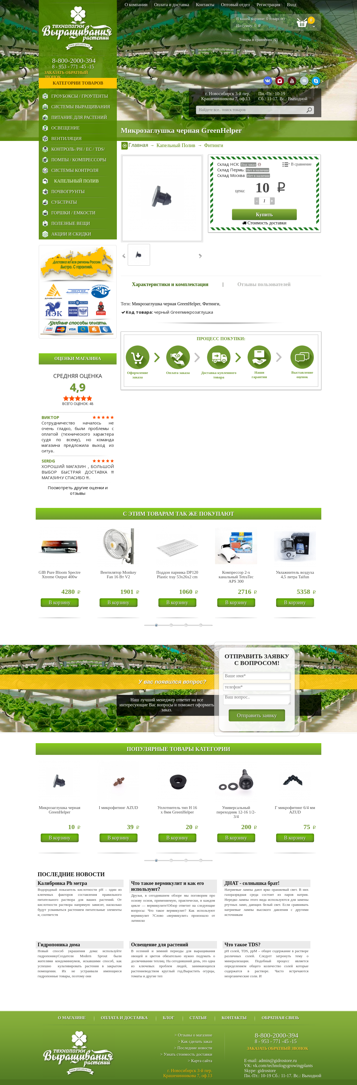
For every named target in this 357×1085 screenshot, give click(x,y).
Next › (200, 256)
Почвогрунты (68, 191)
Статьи (198, 1018)
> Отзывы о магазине (193, 1035)
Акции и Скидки (71, 234)
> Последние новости (193, 1048)
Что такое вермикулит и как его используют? (167, 886)
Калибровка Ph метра (62, 883)
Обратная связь (280, 1018)
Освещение (65, 128)
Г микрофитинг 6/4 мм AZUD (295, 809)
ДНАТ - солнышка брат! (252, 883)
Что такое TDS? (242, 944)
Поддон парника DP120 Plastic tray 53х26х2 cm (177, 574)
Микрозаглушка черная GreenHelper (166, 303)
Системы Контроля (74, 170)
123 (256, 201)
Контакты (205, 4)
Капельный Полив (76, 181)
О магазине (72, 1018)
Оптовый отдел (235, 4)
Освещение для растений (159, 944)
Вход (291, 4)
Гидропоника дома (59, 944)
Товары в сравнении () (258, 40)
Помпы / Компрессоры (78, 159)
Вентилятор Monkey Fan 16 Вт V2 (118, 574)
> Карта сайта (200, 1060)
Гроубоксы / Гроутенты (79, 96)
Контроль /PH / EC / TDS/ (78, 149)
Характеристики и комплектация (170, 284)
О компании (136, 4)
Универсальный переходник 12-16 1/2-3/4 (235, 812)
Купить (264, 214)
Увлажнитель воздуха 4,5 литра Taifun (295, 574)
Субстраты (64, 202)
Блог (169, 1018)
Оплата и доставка (171, 4)
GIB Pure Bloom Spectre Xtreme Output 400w (59, 574)
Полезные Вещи (70, 223)
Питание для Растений (79, 117)
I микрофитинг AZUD (118, 807)
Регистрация (268, 4)
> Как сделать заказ (195, 1041)
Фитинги (210, 303)
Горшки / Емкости (73, 212)
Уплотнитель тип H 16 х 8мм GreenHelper (177, 809)
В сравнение (301, 164)
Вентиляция (66, 138)
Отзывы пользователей (264, 284)
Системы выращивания (80, 106)
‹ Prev (124, 256)
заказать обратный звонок (80, 75)
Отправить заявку (257, 715)
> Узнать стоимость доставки (186, 1054)
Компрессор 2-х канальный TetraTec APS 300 (236, 577)
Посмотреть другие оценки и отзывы (78, 490)
